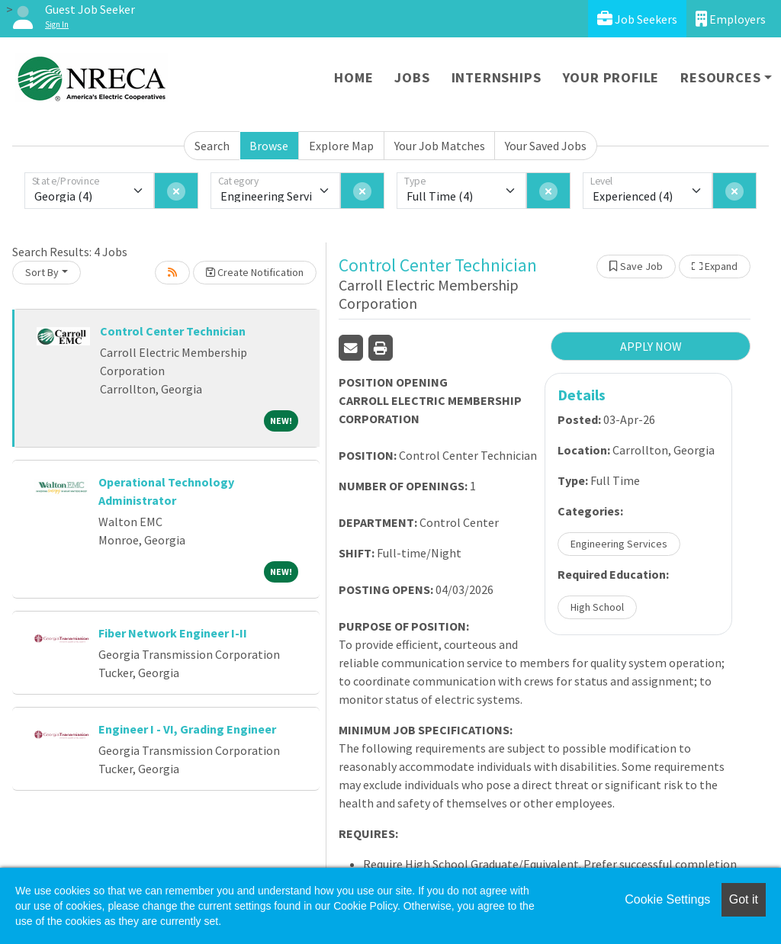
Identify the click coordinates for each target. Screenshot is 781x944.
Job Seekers (637, 18)
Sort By (42, 272)
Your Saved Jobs (546, 145)
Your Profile (611, 77)
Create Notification (255, 272)
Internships (497, 77)
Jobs (411, 77)
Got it (743, 899)
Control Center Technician (173, 331)
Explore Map (341, 145)
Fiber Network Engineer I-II (172, 633)
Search (212, 145)
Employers (731, 18)
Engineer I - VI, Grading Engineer (187, 729)
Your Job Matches (439, 145)
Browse (268, 145)
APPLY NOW (651, 346)
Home (353, 77)
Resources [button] (720, 77)
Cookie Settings (667, 899)
